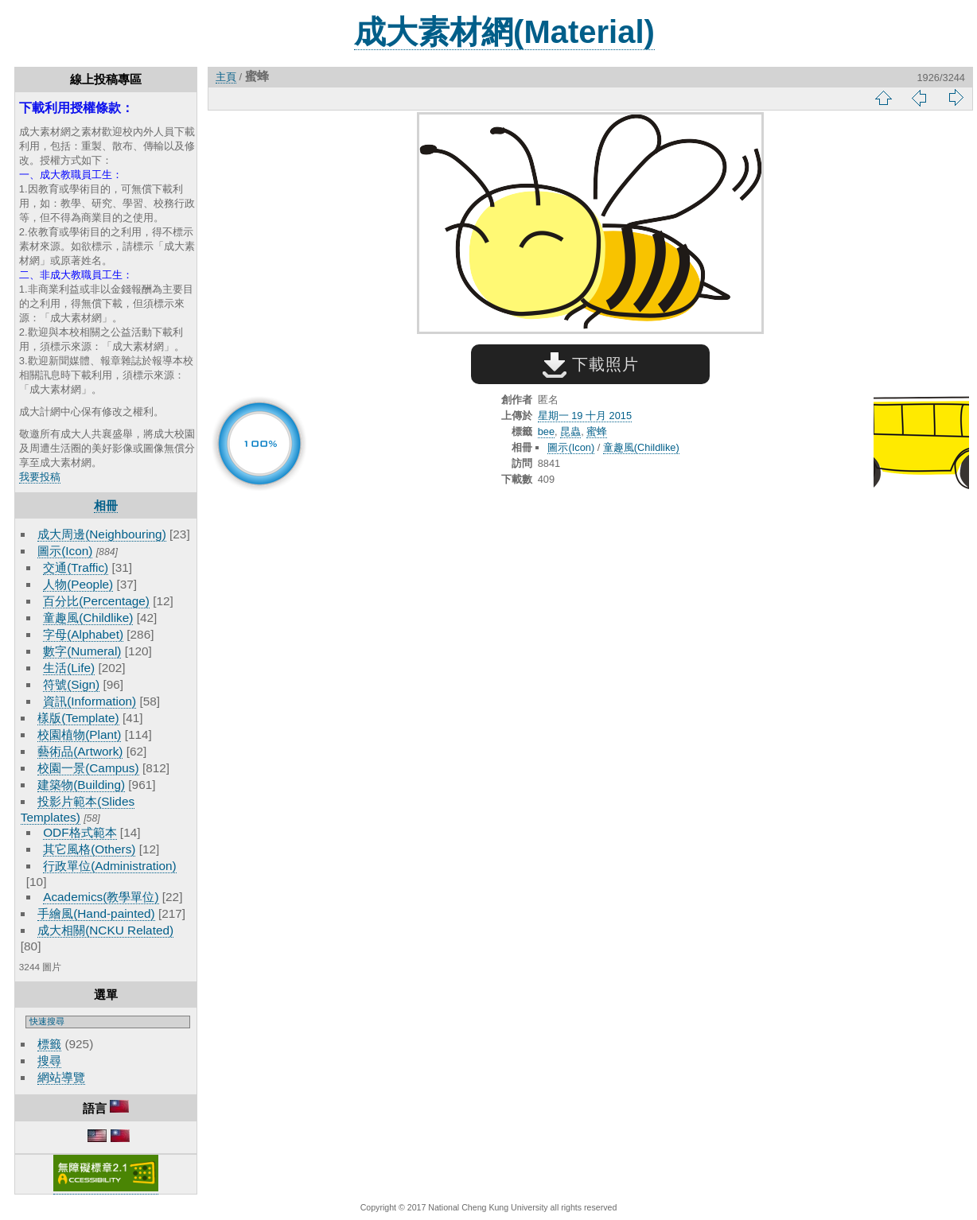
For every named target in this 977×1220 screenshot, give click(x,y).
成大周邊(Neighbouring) (101, 534)
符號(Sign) (71, 684)
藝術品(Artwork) (80, 751)
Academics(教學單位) (100, 896)
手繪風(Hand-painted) (95, 913)
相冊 (106, 505)
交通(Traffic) (75, 567)
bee (546, 431)
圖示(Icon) (64, 551)
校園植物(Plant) (79, 734)
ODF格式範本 (79, 832)
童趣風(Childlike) (88, 617)
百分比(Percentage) (96, 601)
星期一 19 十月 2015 (585, 416)
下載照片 (591, 364)
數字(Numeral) (82, 651)
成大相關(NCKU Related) (105, 930)
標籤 (49, 1044)
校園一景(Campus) (87, 768)
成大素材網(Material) (504, 31)
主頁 (226, 77)
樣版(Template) (78, 718)
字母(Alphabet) (83, 634)
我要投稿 (39, 477)
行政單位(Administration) (110, 865)
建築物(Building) (81, 784)
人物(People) (78, 584)
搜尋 (49, 1060)
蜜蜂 (596, 431)
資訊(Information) (89, 701)
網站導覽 (61, 1077)
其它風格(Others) (89, 849)
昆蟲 (570, 431)
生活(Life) (69, 667)
